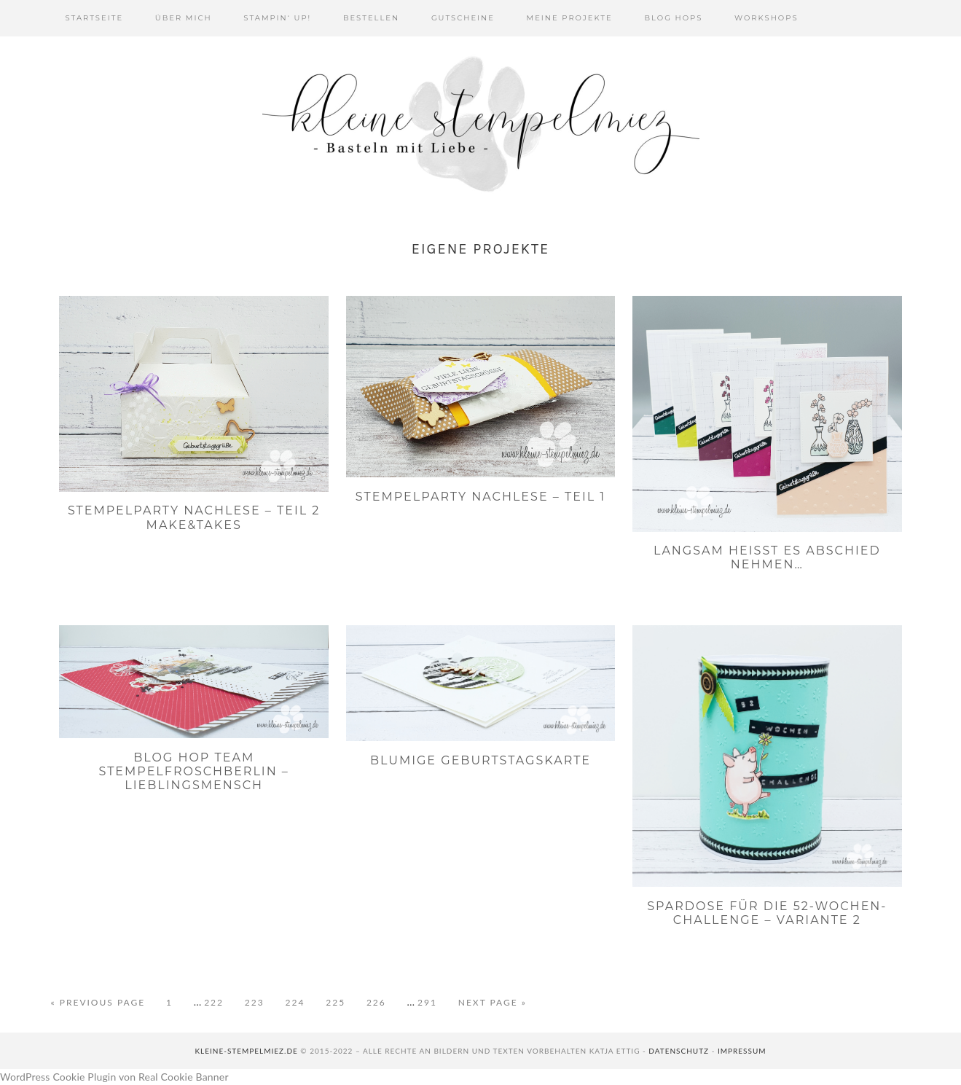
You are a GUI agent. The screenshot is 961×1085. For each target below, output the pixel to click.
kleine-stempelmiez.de (246, 1050)
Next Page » (492, 1002)
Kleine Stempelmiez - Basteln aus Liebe (480, 124)
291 (430, 1001)
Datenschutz (678, 1050)
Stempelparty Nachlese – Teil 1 (480, 497)
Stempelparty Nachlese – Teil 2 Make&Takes (194, 517)
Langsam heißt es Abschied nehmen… (767, 557)
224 (299, 1001)
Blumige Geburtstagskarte (480, 760)
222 (217, 1001)
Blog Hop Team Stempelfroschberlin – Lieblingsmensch (193, 771)
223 (258, 1001)
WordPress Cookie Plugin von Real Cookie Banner (114, 1076)
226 (379, 1001)
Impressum (742, 1050)
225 (339, 1001)
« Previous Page (98, 1002)
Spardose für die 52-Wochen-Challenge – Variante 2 (767, 913)
